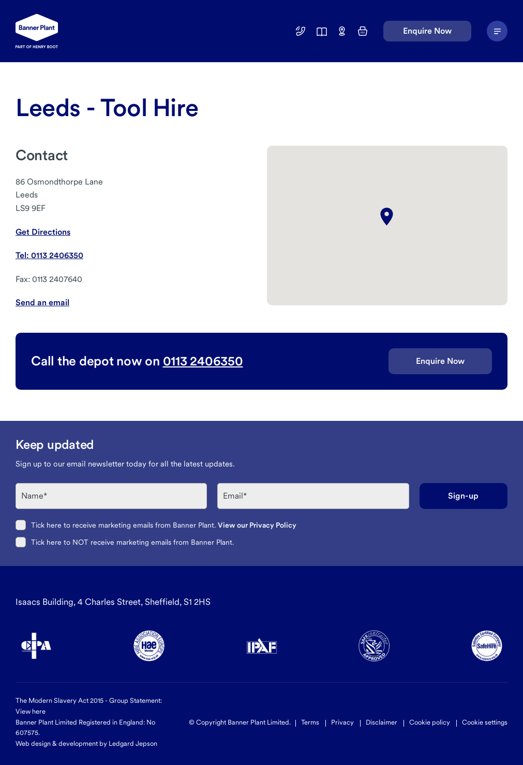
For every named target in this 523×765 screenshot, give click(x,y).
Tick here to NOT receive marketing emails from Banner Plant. (132, 542)
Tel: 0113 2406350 (49, 255)
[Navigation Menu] (497, 31)
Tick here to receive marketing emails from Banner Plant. (163, 525)
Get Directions (43, 232)
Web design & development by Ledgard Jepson (86, 743)
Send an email (42, 302)
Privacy (342, 722)
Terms (310, 722)
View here (31, 711)
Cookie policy (429, 722)
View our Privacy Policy (257, 525)
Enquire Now (427, 31)
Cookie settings (484, 722)
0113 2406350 (203, 361)
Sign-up (463, 496)
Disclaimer (381, 722)
